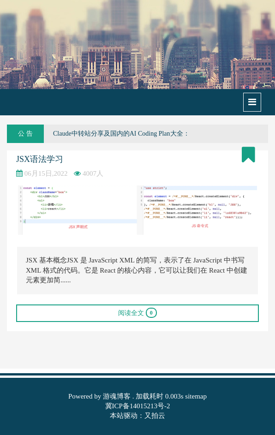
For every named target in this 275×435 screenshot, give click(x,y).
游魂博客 (117, 396)
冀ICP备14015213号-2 (137, 406)
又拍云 (154, 415)
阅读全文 (137, 313)
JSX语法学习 (39, 159)
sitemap (196, 396)
